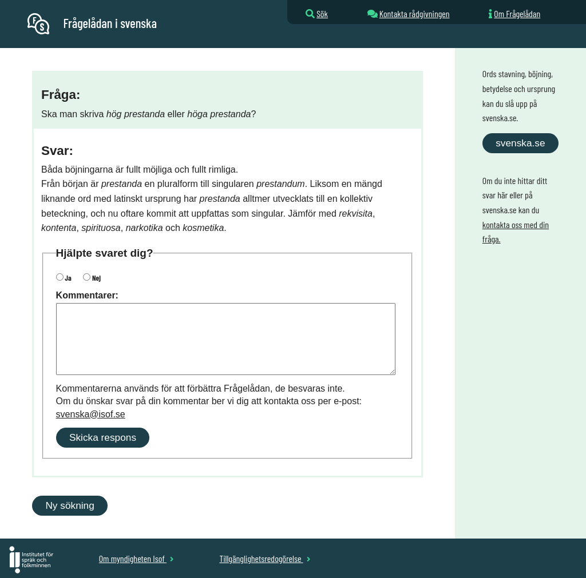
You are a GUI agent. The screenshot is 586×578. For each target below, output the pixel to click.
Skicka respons (102, 437)
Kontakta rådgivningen (414, 13)
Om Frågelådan (517, 13)
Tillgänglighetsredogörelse (264, 558)
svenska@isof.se (90, 414)
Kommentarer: (87, 295)
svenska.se (520, 143)
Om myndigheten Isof (136, 558)
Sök (322, 13)
